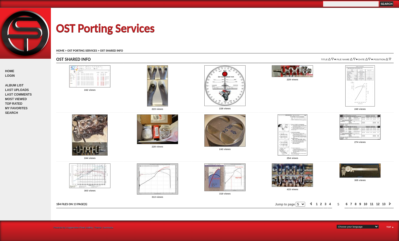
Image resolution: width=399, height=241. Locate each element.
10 (365, 204)
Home (9, 71)
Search (11, 113)
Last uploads (17, 90)
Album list (14, 85)
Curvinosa (108, 227)
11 (371, 204)
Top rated (13, 104)
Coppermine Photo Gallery (79, 227)
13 (384, 204)
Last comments (18, 94)
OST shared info (111, 50)
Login (10, 76)
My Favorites (16, 108)
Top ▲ (390, 227)
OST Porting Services (105, 28)
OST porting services (82, 50)
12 (377, 204)
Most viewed (16, 99)
